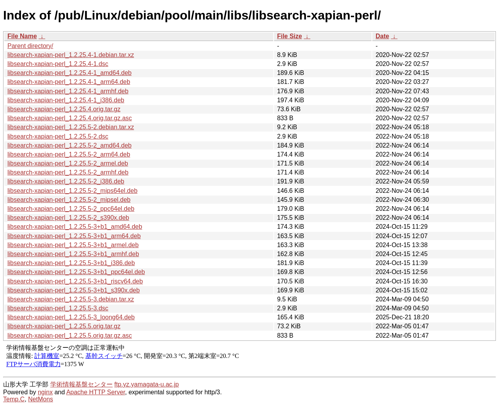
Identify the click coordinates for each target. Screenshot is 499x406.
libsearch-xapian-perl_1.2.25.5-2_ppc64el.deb (70, 208)
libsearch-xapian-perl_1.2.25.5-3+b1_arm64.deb (74, 236)
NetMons (40, 399)
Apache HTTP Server (95, 392)
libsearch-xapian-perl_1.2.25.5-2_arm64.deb (68, 154)
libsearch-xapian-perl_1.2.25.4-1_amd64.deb (69, 72)
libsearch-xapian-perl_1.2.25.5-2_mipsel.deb (69, 199)
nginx (45, 392)
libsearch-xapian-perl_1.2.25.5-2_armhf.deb (67, 172)
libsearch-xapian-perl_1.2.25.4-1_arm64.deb (68, 81)
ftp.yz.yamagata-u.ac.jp (146, 384)
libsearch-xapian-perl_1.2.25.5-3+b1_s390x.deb (73, 290)
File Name (22, 36)
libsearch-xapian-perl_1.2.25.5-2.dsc (57, 136)
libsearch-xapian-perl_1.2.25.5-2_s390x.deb (68, 217)
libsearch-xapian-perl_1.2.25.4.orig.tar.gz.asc (69, 118)
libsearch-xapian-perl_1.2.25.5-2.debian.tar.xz (70, 127)
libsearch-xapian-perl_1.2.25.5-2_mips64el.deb (72, 190)
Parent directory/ (30, 46)
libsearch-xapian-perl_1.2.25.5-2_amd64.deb (69, 145)
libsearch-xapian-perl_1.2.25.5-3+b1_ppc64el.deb (76, 272)
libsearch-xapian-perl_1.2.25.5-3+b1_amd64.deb (74, 226)
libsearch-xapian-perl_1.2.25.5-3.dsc (57, 308)
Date (382, 36)
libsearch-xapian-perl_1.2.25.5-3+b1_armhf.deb (73, 254)
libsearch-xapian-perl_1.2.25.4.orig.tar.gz (63, 109)
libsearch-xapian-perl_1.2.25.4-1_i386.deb (65, 100)
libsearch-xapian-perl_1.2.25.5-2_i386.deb (65, 181)
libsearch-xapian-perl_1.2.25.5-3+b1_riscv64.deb (75, 281)
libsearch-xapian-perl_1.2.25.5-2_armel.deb (67, 163)
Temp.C (14, 399)
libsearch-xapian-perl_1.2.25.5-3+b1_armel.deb (73, 245)
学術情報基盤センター (81, 384)
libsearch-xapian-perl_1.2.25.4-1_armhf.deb (67, 91)
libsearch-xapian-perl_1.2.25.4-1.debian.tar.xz (70, 55)
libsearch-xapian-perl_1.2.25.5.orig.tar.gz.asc (69, 335)
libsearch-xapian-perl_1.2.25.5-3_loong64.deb (70, 317)
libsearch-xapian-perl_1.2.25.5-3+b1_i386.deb (71, 263)
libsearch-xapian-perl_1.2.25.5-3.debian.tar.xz (70, 299)
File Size (289, 36)
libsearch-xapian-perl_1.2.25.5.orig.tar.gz (63, 326)
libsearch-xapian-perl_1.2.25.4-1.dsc (57, 64)
